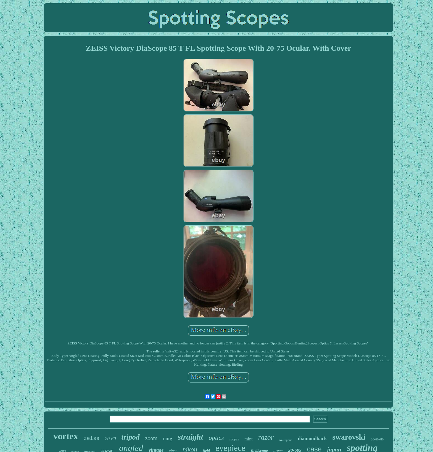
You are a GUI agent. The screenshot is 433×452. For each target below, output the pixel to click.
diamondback (312, 438)
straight (190, 436)
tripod (131, 437)
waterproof (285, 440)
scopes (234, 439)
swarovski (348, 437)
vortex (65, 436)
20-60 (110, 438)
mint (248, 439)
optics (216, 437)
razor (266, 437)
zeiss (91, 438)
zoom (151, 438)
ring (167, 438)
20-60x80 (377, 439)
